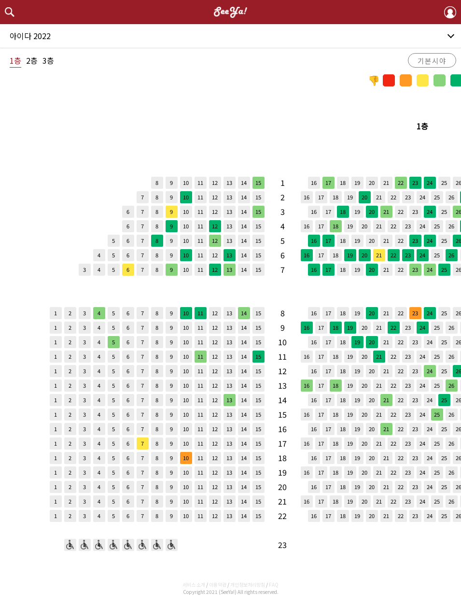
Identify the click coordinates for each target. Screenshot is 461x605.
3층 (48, 60)
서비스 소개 (193, 584)
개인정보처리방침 (247, 584)
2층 (32, 60)
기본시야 (432, 61)
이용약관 (217, 584)
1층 (15, 60)
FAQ (274, 584)
